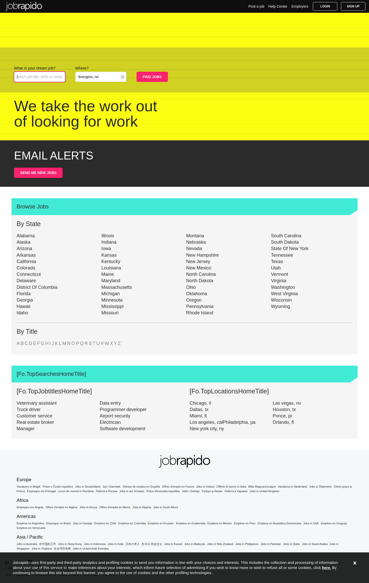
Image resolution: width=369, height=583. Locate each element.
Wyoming (280, 306)
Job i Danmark (111, 486)
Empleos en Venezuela (31, 527)
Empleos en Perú (244, 523)
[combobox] (100, 77)
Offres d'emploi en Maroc (114, 507)
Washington (283, 287)
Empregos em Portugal (41, 491)
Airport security (115, 415)
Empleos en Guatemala (190, 523)
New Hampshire (202, 255)
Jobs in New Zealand (220, 543)
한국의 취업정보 (152, 543)
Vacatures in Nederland (292, 486)
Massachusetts (116, 287)
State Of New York (290, 248)
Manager (26, 428)
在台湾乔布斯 (62, 548)
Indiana (108, 242)
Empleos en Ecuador (161, 523)
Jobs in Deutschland (87, 486)
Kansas (109, 255)
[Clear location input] (122, 77)
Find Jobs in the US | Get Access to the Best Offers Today (24, 6)
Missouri (109, 312)
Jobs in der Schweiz (131, 491)
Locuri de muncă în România (76, 491)
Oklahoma (196, 293)
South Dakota (285, 242)
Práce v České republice (58, 486)
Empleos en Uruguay (334, 523)
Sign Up (353, 6)
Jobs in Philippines (247, 543)
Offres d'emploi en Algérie (61, 507)
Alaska (23, 242)
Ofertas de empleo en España (141, 486)
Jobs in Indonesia (95, 543)
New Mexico (198, 267)
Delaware (26, 280)
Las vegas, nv (287, 403)
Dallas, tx (199, 409)
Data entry (110, 403)
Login (325, 6)
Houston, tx (284, 409)
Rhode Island (199, 312)
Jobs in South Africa (165, 507)
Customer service (34, 415)
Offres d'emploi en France (178, 486)
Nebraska (196, 242)
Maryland (110, 280)
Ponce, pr (282, 415)
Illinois (107, 235)
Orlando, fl (283, 422)
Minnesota (111, 300)
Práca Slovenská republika (163, 491)
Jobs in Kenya (88, 507)
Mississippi (112, 306)
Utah (276, 267)
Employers (299, 6)
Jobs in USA (311, 523)
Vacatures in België (29, 486)
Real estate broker (35, 422)
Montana (195, 235)
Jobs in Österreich (320, 486)
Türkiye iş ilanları (212, 491)
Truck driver (29, 409)
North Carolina (201, 274)
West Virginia (284, 293)
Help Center (278, 6)
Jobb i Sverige (191, 491)
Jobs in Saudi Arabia (314, 543)
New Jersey (198, 261)
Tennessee (282, 255)
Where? (82, 68)
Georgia (25, 300)
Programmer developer (123, 409)
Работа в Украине (236, 491)
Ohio (191, 287)
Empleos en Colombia (132, 523)
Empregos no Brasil (58, 523)
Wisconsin (281, 300)
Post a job (256, 6)
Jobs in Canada (82, 523)
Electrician (110, 422)
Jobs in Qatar (291, 543)
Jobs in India (116, 543)
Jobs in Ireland (205, 486)
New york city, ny (207, 428)
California (26, 261)
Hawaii (23, 306)
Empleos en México (219, 523)
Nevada (194, 248)
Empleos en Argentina (30, 523)
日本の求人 (133, 543)
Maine (107, 274)
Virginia (278, 280)
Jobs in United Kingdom (264, 491)
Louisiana (111, 267)
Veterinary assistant (37, 403)
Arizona (24, 248)
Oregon (194, 300)
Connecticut (29, 274)
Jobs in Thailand (41, 548)
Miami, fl (198, 415)
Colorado (26, 267)
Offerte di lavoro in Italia (231, 486)
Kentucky (110, 261)
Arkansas (26, 255)
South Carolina (286, 235)
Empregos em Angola (30, 507)
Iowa (106, 248)
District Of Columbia (37, 287)
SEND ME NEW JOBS (38, 173)
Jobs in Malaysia (194, 543)
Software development (122, 428)
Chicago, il (200, 403)
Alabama (26, 235)
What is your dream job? (35, 68)
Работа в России (106, 491)
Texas (277, 261)
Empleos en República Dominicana (279, 523)
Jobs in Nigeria (141, 507)
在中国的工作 (47, 543)
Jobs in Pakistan (271, 543)
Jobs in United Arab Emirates (91, 548)
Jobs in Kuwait (173, 543)
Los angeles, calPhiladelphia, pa (222, 422)
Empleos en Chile (105, 523)
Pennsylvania (200, 306)
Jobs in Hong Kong (70, 543)
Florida (24, 293)
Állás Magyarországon (262, 486)
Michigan (110, 293)
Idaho (22, 312)
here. (326, 567)
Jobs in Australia (27, 543)
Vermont (279, 274)
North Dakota (199, 280)
